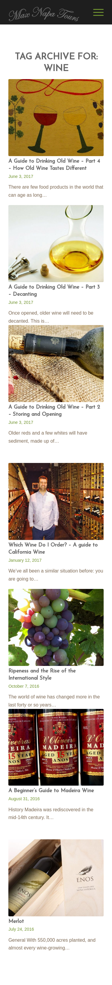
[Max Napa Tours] (46, 12)
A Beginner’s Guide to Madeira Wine (51, 790)
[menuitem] (95, 12)
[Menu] (95, 12)
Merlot (16, 921)
